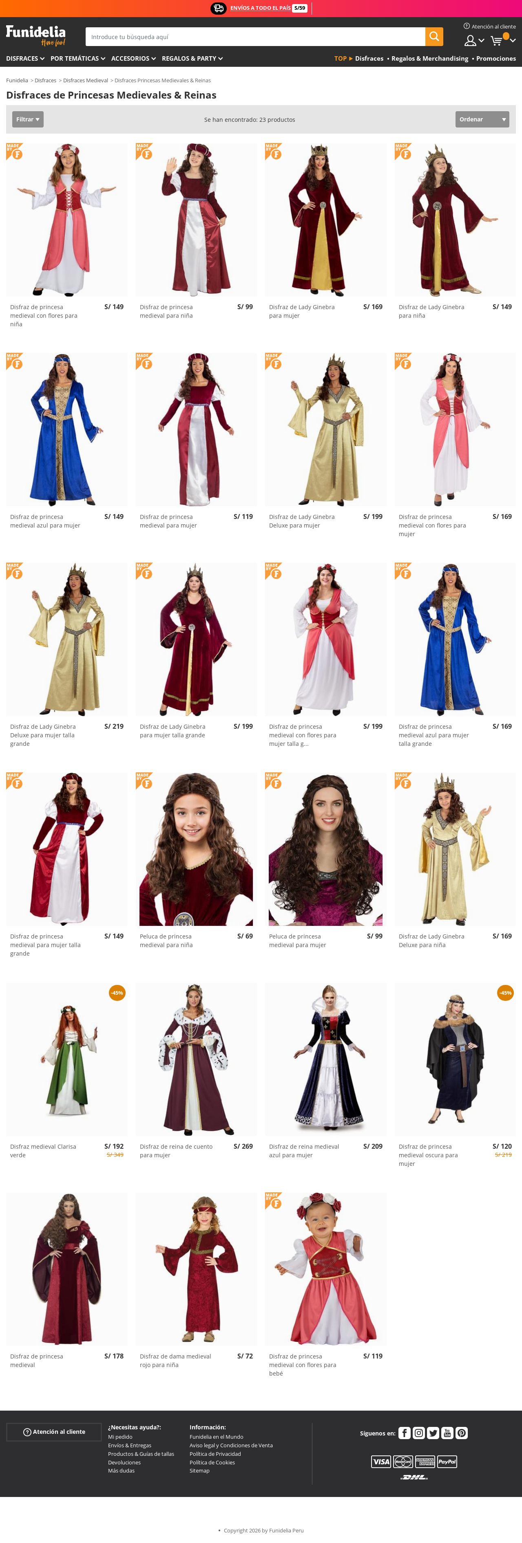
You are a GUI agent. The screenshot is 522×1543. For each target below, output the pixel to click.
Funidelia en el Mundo (216, 1436)
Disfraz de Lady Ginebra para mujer (302, 311)
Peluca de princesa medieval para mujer (297, 940)
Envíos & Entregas (129, 1445)
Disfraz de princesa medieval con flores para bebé (302, 1364)
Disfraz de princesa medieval (36, 1360)
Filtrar (24, 119)
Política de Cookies (212, 1462)
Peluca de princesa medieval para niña (166, 940)
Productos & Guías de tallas (141, 1453)
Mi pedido (120, 1436)
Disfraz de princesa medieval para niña (166, 311)
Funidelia (17, 80)
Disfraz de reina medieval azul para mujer (304, 1151)
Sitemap (200, 1470)
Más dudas (121, 1470)
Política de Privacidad (215, 1453)
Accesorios (130, 58)
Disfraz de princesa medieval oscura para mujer (428, 1155)
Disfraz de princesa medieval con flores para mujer (432, 525)
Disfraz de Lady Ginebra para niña (431, 311)
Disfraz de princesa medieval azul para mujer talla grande (434, 735)
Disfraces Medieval (85, 80)
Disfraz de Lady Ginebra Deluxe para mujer (302, 521)
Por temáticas (75, 58)
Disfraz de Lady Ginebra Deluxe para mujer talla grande (43, 735)
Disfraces (22, 58)
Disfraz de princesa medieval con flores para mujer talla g (302, 735)
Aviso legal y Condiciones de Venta (231, 1445)
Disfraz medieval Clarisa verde (43, 1151)
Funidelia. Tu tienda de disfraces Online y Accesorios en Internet (35, 36)
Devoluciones (124, 1462)
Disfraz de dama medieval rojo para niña (175, 1360)
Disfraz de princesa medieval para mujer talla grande (45, 944)
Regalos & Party (189, 58)
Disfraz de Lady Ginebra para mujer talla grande (173, 731)
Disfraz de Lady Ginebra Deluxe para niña (431, 940)
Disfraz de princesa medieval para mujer (168, 521)
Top (340, 58)
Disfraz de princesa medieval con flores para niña (43, 315)
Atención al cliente (54, 1432)
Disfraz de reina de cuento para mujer (176, 1151)
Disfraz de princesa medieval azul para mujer (45, 521)
